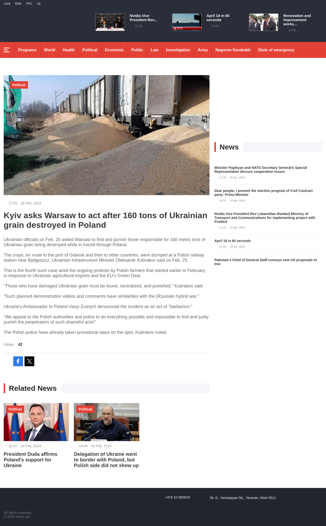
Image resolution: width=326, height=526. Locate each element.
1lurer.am (23, 517)
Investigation (178, 50)
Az (38, 3)
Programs (27, 50)
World (49, 50)
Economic (114, 50)
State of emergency (276, 50)
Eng (18, 3)
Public (137, 50)
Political (89, 50)
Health (69, 50)
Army (203, 50)
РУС (29, 3)
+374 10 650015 (177, 497)
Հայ (7, 3)
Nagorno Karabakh (232, 50)
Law (154, 50)
